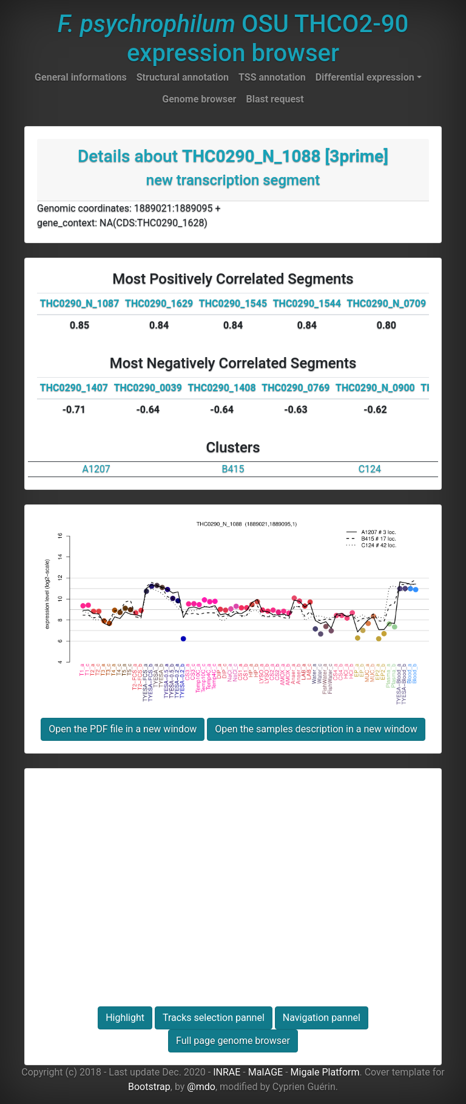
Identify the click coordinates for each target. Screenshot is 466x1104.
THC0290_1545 (233, 303)
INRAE (226, 1072)
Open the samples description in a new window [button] (316, 729)
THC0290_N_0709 (387, 303)
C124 (370, 469)
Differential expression (365, 77)
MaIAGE (265, 1072)
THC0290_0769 (295, 387)
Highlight (125, 1017)
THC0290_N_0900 (375, 387)
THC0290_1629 (159, 303)
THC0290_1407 (74, 387)
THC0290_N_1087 (80, 303)
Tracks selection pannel (214, 1017)
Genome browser (199, 99)
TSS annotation (272, 77)
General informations (81, 77)
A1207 (96, 469)
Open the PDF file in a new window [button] (123, 729)
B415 (233, 469)
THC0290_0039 (148, 387)
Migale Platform (325, 1072)
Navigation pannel (321, 1017)
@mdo (201, 1086)
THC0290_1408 (221, 387)
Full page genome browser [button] (233, 1040)
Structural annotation (183, 77)
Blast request (274, 99)
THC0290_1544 (307, 303)
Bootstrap (149, 1086)
